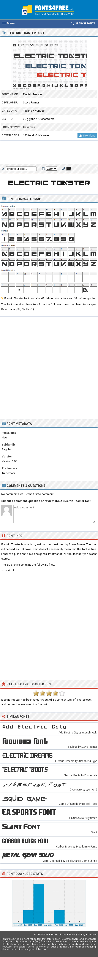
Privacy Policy (77, 934)
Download (87, 135)
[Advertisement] (49, 152)
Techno (27, 110)
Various (39, 110)
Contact (92, 934)
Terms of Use (58, 934)
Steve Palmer (31, 102)
